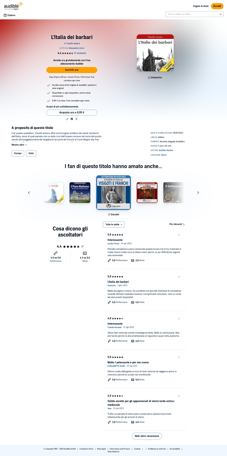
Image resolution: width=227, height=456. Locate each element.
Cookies (137, 449)
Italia (31, 155)
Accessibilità (175, 449)
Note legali (101, 449)
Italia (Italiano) (113, 452)
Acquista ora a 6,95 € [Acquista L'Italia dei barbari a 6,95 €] (71, 112)
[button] (67, 119)
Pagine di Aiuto (201, 6)
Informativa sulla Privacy (120, 449)
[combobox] (195, 14)
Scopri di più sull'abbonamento (62, 106)
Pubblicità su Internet (157, 449)
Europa (18, 155)
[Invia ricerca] (221, 14)
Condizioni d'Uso (87, 449)
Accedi (217, 6)
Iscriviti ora (71, 69)
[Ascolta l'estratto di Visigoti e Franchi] (113, 216)
